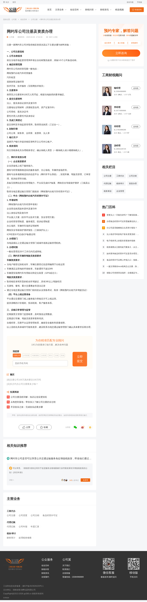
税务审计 (120, 183)
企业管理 (120, 191)
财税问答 (89, 9)
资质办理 (133, 183)
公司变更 (23, 515)
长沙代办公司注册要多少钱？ (24, 384)
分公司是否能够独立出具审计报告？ (122, 228)
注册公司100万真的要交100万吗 (25, 380)
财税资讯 (104, 9)
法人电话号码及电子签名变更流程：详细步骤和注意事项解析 (123, 234)
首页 (14, 2)
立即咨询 (121, 53)
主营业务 (59, 9)
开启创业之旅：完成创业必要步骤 (27, 407)
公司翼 (14, 19)
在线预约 (45, 577)
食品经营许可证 (50, 515)
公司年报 (23, 527)
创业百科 (74, 9)
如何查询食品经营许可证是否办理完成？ (123, 254)
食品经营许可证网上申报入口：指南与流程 (123, 260)
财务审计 (11, 538)
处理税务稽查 (25, 538)
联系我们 (66, 569)
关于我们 (66, 566)
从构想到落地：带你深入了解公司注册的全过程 (33, 402)
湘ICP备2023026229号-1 (32, 586)
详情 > (11, 480)
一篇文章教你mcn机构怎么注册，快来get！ (123, 266)
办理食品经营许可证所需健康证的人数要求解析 (123, 221)
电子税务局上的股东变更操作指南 (121, 241)
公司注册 (34, 19)
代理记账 (107, 183)
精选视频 (119, 9)
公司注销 (133, 176)
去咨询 (85, 480)
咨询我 (135, 88)
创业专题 (130, 2)
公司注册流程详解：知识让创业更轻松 (29, 397)
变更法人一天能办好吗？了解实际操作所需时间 (123, 215)
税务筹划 (107, 191)
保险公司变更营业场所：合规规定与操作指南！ (123, 273)
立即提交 (80, 359)
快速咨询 (138, 10)
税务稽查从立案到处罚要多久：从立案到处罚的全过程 (123, 247)
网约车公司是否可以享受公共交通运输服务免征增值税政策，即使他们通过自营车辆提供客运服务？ (62, 458)
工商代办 (120, 176)
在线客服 (66, 573)
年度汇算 (35, 527)
